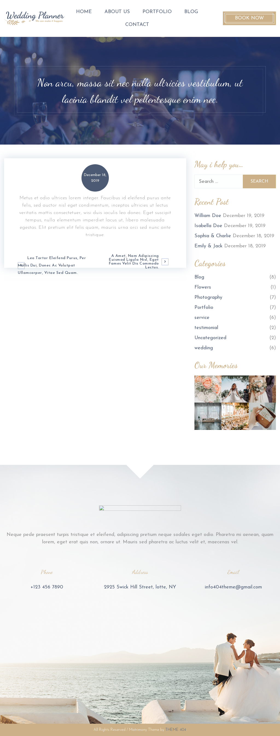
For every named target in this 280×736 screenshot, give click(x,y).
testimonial (206, 327)
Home (84, 11)
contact (137, 24)
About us (117, 11)
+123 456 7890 (46, 587)
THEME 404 (175, 730)
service (201, 317)
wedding (203, 348)
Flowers (202, 287)
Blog (191, 11)
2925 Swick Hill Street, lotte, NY (140, 587)
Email (233, 572)
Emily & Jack (208, 246)
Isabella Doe (208, 225)
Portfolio (157, 11)
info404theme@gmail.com (233, 587)
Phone (46, 572)
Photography (208, 297)
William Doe (207, 215)
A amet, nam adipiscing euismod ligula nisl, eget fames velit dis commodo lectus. (134, 261)
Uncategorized (210, 338)
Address (140, 572)
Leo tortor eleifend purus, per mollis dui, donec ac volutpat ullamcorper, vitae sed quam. (52, 265)
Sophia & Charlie (212, 236)
